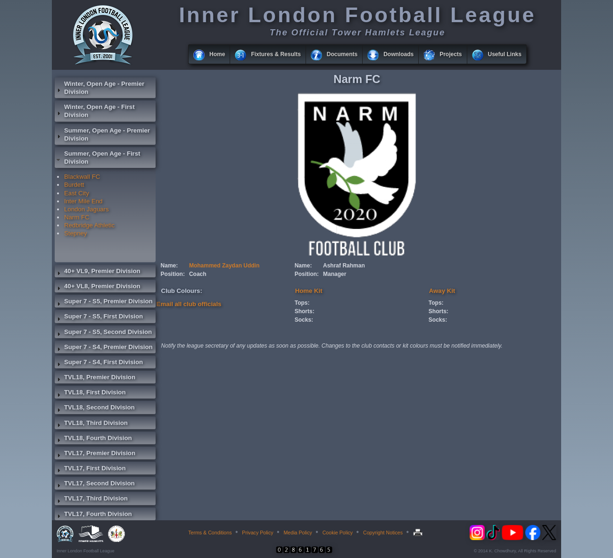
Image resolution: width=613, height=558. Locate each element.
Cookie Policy (338, 532)
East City (76, 193)
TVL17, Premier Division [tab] (95, 454)
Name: (169, 265)
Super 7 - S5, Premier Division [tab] (104, 302)
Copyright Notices (383, 532)
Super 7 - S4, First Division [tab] (99, 363)
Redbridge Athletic (89, 225)
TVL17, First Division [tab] (90, 469)
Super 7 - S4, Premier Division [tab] (104, 348)
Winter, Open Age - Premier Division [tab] (99, 87)
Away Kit (442, 290)
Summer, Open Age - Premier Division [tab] (102, 134)
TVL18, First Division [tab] (90, 393)
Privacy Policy (257, 532)
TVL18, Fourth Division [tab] (93, 439)
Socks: (304, 319)
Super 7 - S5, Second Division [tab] (103, 333)
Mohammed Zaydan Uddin (224, 265)
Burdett (74, 184)
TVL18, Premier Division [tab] (95, 378)
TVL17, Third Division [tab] (91, 499)
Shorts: (305, 311)
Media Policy (297, 532)
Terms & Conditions (210, 532)
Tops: (302, 303)
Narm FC (76, 217)
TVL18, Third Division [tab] (91, 424)
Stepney (75, 233)
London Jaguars (86, 209)
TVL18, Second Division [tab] (95, 408)
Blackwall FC (82, 176)
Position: (173, 274)
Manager (334, 274)
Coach (198, 274)
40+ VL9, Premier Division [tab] (98, 272)
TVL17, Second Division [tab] (95, 484)
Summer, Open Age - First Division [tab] (97, 157)
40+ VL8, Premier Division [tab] (98, 287)
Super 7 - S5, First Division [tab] (99, 317)
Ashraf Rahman (344, 265)
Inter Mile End (83, 201)
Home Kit (309, 290)
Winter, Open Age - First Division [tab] (95, 110)
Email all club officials (189, 304)
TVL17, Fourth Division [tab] (93, 515)
